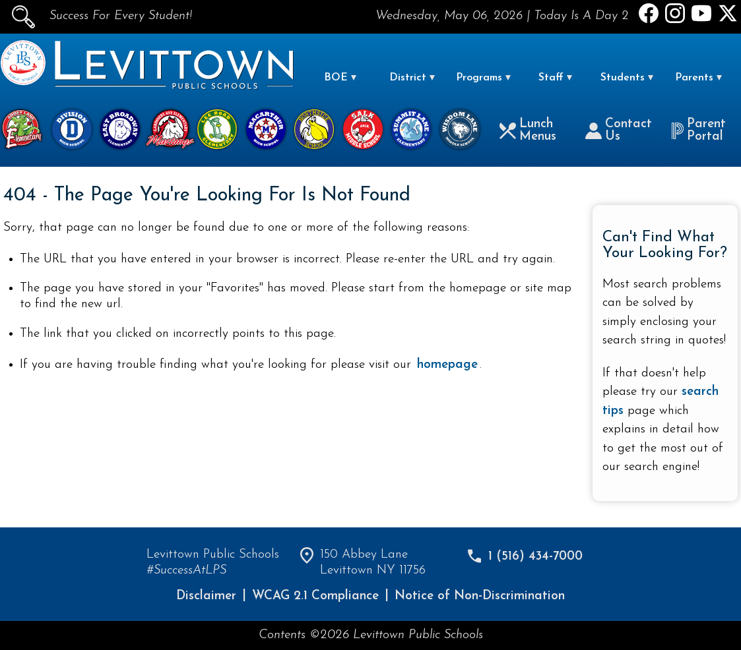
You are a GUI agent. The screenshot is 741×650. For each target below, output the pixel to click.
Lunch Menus (527, 130)
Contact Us (618, 130)
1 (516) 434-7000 (535, 556)
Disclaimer (206, 596)
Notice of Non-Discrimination (480, 596)
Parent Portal (699, 130)
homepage (447, 365)
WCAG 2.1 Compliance (315, 596)
